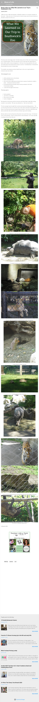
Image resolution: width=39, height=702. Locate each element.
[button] (37, 8)
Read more (35, 631)
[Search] (37, 3)
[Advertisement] (19, 603)
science (11, 561)
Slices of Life (9, 2)
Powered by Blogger (19, 699)
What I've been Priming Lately (9, 650)
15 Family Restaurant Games (9, 620)
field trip (6, 561)
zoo (15, 561)
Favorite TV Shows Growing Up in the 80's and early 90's (16, 635)
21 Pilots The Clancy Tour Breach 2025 (11, 682)
